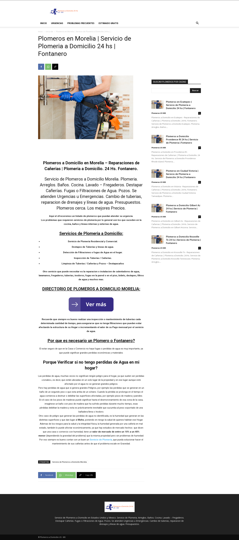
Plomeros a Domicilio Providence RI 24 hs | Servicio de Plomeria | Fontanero (182, 139)
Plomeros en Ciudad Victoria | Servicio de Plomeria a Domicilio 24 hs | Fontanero (182, 174)
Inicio (40, 31)
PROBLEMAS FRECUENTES (80, 23)
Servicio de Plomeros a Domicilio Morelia (69, 462)
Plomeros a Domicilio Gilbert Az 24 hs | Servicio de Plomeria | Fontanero (183, 208)
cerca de (49, 31)
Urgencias (57, 23)
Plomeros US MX (159, 113)
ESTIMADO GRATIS (108, 23)
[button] (197, 23)
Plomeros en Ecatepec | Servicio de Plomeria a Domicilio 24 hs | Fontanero (181, 105)
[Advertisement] (145, 11)
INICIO (43, 23)
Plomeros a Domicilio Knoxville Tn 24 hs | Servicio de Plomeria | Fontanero (183, 239)
